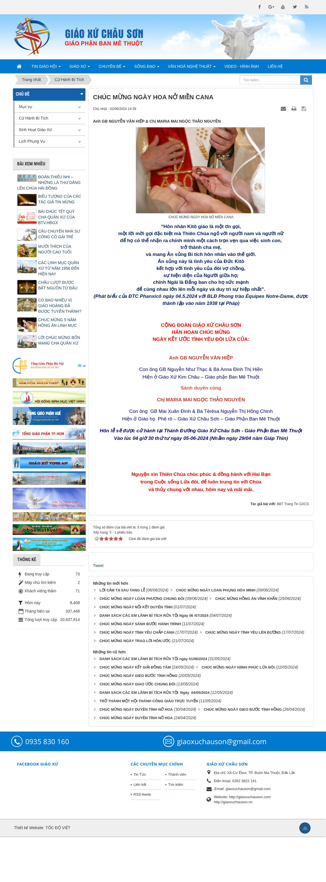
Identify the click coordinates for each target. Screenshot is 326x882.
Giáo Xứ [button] (79, 68)
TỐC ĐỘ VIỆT (58, 873)
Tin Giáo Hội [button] (46, 68)
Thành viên (177, 820)
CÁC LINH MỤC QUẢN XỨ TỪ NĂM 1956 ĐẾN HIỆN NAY (58, 268)
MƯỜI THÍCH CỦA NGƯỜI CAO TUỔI (54, 249)
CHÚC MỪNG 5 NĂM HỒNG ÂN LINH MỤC (57, 323)
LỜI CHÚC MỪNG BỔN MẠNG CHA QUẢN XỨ (59, 340)
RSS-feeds (142, 840)
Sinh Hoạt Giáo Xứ (35, 129)
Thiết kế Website (28, 873)
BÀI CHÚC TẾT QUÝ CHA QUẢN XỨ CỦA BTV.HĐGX (56, 217)
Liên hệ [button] (275, 66)
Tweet (98, 611)
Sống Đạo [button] (146, 68)
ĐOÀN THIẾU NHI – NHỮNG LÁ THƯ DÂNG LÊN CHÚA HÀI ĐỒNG (49, 182)
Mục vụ (25, 106)
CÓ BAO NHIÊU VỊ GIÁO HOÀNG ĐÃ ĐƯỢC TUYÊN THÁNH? (59, 306)
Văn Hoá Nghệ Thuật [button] (192, 68)
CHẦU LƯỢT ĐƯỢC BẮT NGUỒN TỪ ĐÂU (57, 285)
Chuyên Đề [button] (112, 68)
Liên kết (139, 830)
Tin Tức (139, 820)
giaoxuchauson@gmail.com (221, 787)
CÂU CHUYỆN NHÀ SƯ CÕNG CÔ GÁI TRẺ (59, 234)
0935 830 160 (47, 787)
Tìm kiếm (175, 830)
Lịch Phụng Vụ (32, 141)
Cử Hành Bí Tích (33, 118)
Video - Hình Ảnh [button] (241, 66)
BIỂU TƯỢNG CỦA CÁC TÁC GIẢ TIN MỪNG (59, 199)
